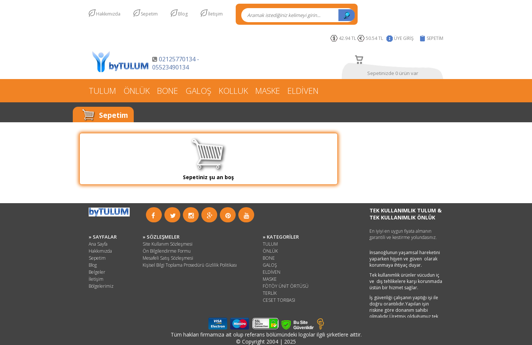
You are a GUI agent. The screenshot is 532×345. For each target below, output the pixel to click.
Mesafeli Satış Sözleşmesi (168, 258)
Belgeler (97, 272)
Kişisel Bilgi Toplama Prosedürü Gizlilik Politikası (190, 265)
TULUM (102, 90)
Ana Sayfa (98, 244)
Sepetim (149, 14)
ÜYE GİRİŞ (404, 38)
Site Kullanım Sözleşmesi (167, 244)
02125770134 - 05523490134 (175, 63)
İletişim (215, 14)
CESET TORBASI (279, 300)
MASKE (267, 90)
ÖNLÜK (136, 90)
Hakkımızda (108, 14)
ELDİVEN (302, 90)
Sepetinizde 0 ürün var (392, 73)
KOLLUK (233, 90)
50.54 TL (375, 38)
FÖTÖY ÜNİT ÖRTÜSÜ (285, 286)
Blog (183, 14)
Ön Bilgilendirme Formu (167, 251)
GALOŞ (198, 90)
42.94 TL (347, 38)
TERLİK (270, 293)
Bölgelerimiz (101, 286)
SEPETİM (435, 38)
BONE (167, 90)
